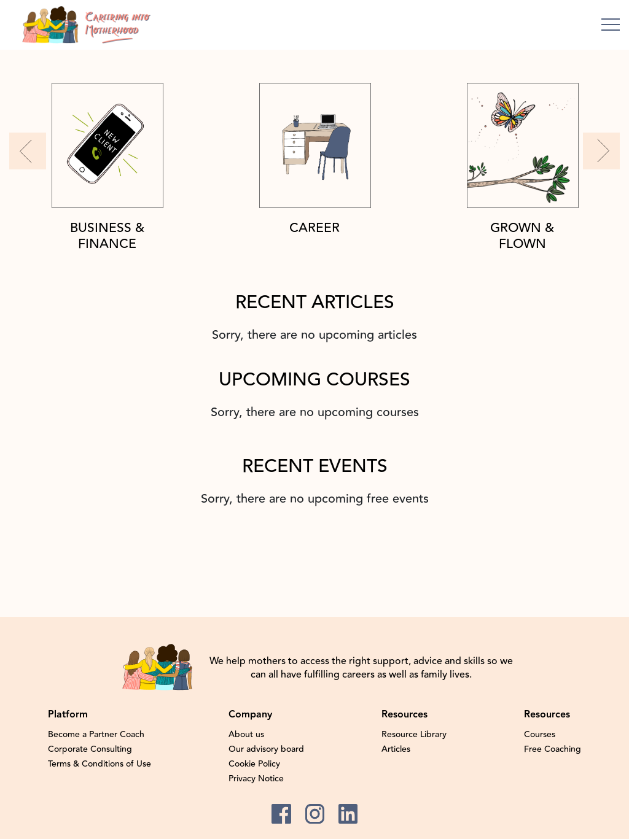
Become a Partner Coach (96, 734)
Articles (395, 749)
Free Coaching (552, 749)
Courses (539, 734)
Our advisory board (266, 749)
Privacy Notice (256, 779)
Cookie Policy (254, 764)
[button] (27, 151)
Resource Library (414, 734)
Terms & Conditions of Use (99, 764)
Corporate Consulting (90, 749)
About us (246, 734)
